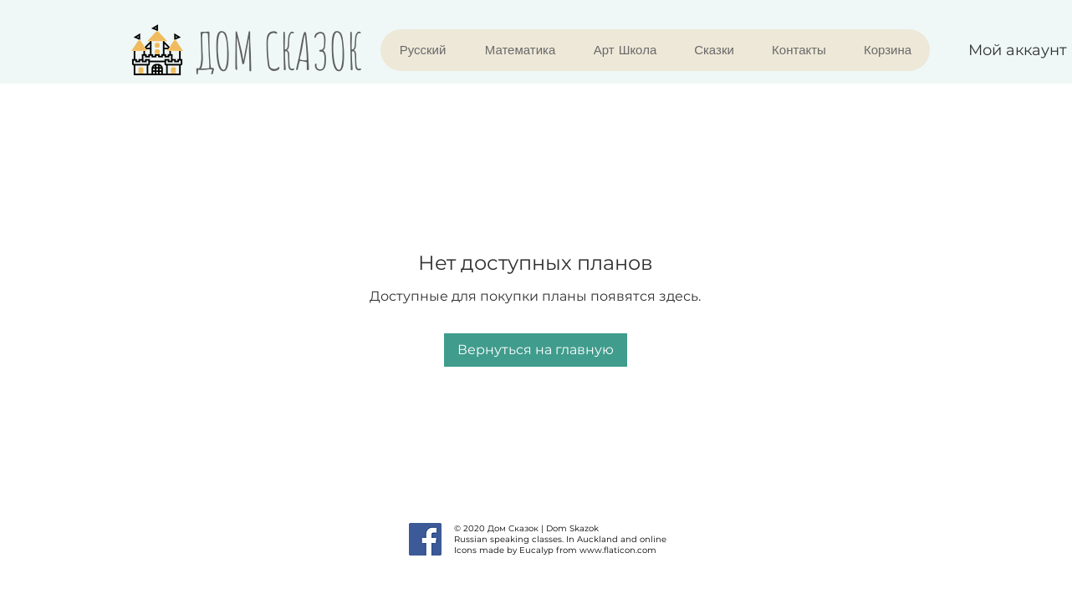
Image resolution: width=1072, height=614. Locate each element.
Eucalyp (536, 550)
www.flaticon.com (617, 550)
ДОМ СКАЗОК (279, 50)
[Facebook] (425, 539)
